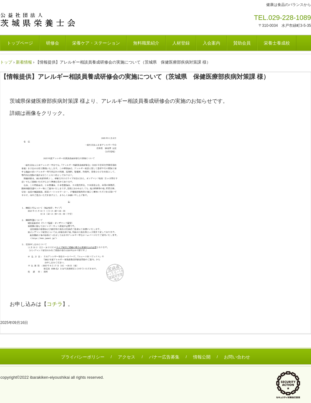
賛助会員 (242, 42)
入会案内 (211, 42)
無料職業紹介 (146, 42)
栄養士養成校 (277, 42)
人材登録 (181, 42)
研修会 (52, 42)
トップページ (20, 42)
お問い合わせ (237, 357)
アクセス (126, 357)
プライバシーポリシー (82, 357)
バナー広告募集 (164, 357)
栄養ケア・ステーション (96, 42)
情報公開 (202, 357)
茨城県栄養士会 (43, 19)
